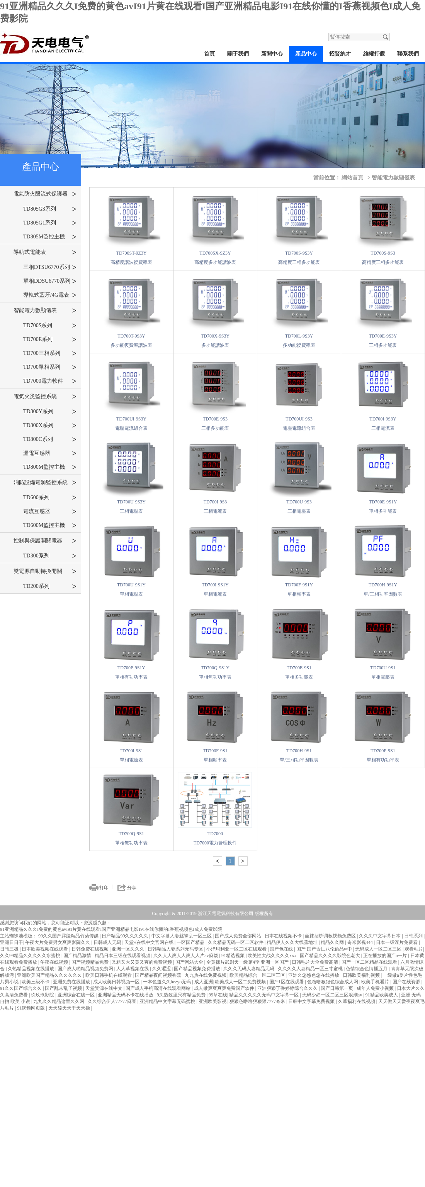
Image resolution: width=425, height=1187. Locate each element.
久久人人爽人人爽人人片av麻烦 (186, 955)
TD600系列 (49, 498)
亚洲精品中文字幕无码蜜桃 (167, 1001)
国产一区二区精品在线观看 (370, 962)
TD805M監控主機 (49, 237)
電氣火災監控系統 (45, 396)
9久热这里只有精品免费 (182, 995)
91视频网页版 (31, 1008)
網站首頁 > (356, 177)
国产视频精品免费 (90, 962)
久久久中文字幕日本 (380, 936)
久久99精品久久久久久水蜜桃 (30, 955)
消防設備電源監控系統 (45, 482)
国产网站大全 (189, 962)
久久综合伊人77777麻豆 (113, 1001)
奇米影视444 (360, 942)
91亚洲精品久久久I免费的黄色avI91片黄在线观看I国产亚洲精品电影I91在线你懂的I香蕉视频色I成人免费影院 (111, 929)
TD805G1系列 (49, 223)
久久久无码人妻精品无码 (249, 968)
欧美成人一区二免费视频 (241, 981)
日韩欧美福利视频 (362, 975)
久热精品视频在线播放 (31, 968)
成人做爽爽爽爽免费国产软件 (224, 988)
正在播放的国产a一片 (385, 955)
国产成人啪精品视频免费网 (86, 968)
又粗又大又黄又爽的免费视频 (142, 962)
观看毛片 (414, 949)
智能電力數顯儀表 (45, 310)
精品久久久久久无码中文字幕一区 (264, 995)
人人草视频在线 (133, 968)
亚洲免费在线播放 (72, 981)
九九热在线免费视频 (206, 975)
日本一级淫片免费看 (397, 942)
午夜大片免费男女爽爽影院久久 (58, 942)
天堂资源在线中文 (104, 988)
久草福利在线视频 (357, 1001)
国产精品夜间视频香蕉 (158, 975)
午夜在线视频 (54, 962)
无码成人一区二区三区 (379, 949)
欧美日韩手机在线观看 (109, 975)
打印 (104, 887)
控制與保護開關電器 (45, 541)
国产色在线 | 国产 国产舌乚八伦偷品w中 (311, 949)
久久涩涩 (162, 968)
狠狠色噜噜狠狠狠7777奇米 (258, 1001)
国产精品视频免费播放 (197, 968)
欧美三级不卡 (36, 981)
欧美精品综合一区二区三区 (258, 975)
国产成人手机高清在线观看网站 (159, 988)
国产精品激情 (77, 955)
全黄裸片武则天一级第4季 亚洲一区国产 (248, 962)
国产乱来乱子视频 (64, 988)
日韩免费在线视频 (90, 949)
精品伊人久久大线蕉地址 (293, 942)
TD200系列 (49, 586)
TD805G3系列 (49, 209)
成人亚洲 (203, 981)
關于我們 (238, 54)
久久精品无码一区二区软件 (236, 942)
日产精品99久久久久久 (125, 936)
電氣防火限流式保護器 (45, 194)
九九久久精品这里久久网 (59, 1001)
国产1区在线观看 (287, 981)
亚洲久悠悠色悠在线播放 (314, 975)
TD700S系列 (49, 326)
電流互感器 (49, 511)
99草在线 (218, 995)
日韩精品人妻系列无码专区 (176, 949)
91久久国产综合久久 (21, 988)
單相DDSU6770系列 (49, 281)
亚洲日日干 (11, 942)
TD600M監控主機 (49, 525)
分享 (131, 887)
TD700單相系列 (49, 367)
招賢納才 (340, 54)
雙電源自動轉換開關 (45, 571)
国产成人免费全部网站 (238, 936)
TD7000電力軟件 (49, 381)
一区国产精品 (191, 942)
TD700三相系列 (49, 353)
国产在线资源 (407, 981)
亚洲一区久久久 (128, 949)
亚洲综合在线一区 (77, 995)
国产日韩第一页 (337, 988)
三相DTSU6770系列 (49, 267)
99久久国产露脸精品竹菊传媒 (69, 936)
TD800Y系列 (49, 412)
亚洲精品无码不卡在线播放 (126, 995)
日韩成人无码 (108, 942)
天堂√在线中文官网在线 (149, 942)
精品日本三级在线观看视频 (123, 955)
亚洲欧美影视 (213, 1001)
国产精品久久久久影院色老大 (330, 955)
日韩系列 (414, 936)
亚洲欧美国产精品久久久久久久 (50, 975)
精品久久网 (333, 942)
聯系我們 (408, 54)
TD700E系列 (49, 339)
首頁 (209, 54)
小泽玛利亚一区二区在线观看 (237, 949)
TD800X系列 (49, 425)
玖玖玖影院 (43, 995)
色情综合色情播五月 (367, 968)
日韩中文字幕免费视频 (312, 1001)
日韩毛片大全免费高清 (315, 962)
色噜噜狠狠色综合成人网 (333, 981)
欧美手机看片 (375, 981)
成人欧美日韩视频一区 (117, 981)
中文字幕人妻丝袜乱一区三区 (182, 936)
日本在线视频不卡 (284, 936)
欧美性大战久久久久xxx (273, 955)
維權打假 (374, 54)
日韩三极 (10, 949)
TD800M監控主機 (49, 467)
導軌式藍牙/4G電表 (49, 295)
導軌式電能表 (45, 252)
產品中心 (306, 54)
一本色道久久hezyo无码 (167, 981)
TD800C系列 (49, 439)
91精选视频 (233, 955)
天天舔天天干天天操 (69, 1008)
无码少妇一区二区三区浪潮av (332, 995)
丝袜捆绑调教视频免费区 (331, 936)
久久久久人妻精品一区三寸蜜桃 (311, 968)
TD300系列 (49, 556)
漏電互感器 (49, 453)
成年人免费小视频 (376, 988)
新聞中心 (272, 54)
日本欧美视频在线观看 (45, 949)
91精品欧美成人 (382, 995)
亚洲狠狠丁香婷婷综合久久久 (288, 988)
